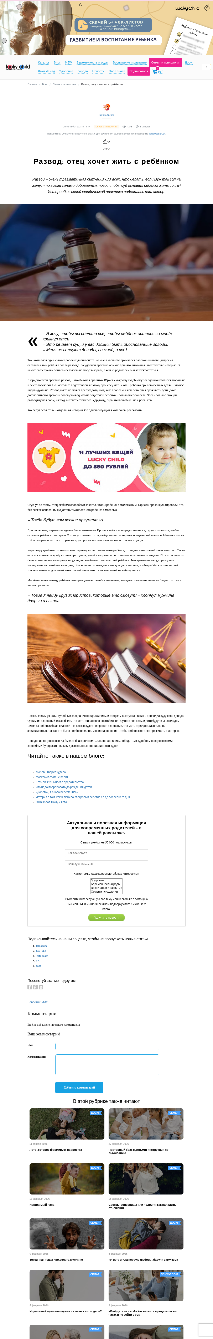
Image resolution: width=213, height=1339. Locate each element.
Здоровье (106, 880)
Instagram (42, 956)
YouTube (41, 951)
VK (38, 961)
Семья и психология (106, 892)
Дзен (39, 966)
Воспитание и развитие (106, 888)
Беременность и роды (106, 884)
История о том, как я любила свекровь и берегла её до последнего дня (83, 797)
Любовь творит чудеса (51, 772)
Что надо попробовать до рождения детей (64, 787)
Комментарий (36, 1056)
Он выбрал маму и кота (51, 802)
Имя (30, 1045)
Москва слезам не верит (52, 777)
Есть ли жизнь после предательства (60, 782)
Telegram (41, 946)
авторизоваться (157, 133)
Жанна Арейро (106, 114)
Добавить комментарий (79, 1087)
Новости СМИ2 (37, 1002)
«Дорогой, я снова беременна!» (57, 792)
